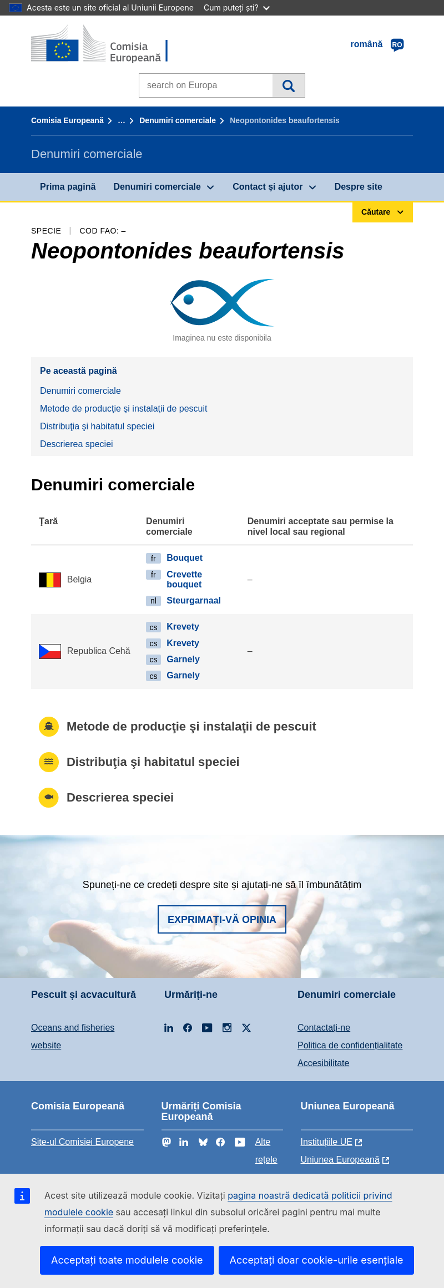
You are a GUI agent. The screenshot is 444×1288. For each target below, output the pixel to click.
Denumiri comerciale (177, 120)
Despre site (358, 186)
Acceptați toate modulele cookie (127, 1260)
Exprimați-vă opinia (222, 919)
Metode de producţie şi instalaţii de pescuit (124, 408)
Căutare (288, 85)
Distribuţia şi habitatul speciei (97, 426)
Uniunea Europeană (340, 1159)
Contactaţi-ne (323, 1027)
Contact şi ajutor (267, 186)
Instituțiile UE (326, 1142)
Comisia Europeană (67, 120)
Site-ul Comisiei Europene (82, 1142)
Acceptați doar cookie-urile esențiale (316, 1260)
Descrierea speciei (76, 444)
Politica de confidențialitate (349, 1045)
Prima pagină (67, 186)
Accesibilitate (323, 1063)
